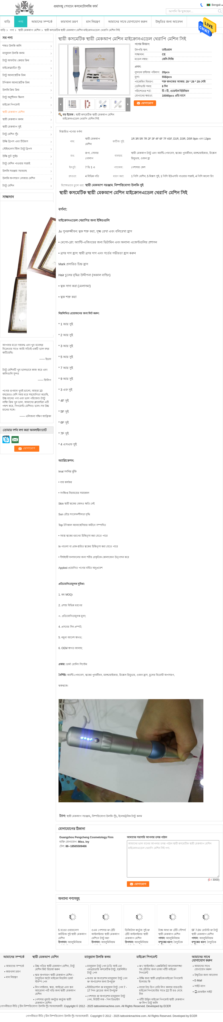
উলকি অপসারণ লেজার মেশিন (18, 178)
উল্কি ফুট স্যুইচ (10, 156)
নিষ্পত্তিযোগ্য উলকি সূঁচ (104, 816)
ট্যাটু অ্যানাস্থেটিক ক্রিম (14, 75)
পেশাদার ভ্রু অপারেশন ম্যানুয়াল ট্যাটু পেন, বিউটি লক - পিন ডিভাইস (106, 998)
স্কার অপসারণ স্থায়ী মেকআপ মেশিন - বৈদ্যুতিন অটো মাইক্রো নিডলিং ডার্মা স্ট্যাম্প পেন (54, 978)
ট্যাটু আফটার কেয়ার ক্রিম (15, 60)
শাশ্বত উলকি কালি (11, 45)
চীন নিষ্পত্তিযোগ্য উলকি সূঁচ (34, 1006)
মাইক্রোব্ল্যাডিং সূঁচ (11, 67)
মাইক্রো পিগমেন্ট (11, 104)
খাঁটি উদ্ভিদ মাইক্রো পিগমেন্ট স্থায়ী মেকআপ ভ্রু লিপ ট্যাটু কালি (161, 1001)
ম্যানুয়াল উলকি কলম (13, 53)
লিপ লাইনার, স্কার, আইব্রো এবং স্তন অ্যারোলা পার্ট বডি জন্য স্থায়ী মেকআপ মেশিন (55, 990)
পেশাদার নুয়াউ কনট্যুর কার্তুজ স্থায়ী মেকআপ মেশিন (53, 1001)
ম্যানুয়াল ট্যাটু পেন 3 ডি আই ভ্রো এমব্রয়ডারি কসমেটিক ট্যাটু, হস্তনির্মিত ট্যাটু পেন (107, 969)
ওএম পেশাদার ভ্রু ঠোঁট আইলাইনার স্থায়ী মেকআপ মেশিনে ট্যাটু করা (105, 934)
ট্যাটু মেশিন (8, 185)
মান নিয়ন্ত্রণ (93, 21)
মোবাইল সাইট (203, 991)
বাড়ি (7, 21)
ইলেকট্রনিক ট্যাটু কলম (130, 816)
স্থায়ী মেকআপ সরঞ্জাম (78, 816)
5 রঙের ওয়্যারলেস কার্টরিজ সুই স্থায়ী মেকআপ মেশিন (72, 934)
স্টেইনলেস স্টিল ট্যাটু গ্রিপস (17, 148)
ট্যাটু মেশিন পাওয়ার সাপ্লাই (16, 163)
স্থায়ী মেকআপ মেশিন (29, 30)
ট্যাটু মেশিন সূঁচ (10, 134)
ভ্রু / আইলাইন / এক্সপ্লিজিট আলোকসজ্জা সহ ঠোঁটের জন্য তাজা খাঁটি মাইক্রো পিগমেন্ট (160, 969)
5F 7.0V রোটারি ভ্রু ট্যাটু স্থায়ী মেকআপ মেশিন (205, 932)
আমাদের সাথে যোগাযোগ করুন (127, 21)
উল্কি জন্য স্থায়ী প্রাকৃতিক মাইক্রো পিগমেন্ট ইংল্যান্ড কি (161, 980)
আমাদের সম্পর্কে (41, 21)
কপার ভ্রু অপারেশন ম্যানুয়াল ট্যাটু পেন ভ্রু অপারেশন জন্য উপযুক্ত (107, 980)
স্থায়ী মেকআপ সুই (11, 126)
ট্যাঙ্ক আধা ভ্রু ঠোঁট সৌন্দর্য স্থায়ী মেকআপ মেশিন (172, 932)
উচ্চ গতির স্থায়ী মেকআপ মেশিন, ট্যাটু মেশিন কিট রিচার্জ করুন (55, 967)
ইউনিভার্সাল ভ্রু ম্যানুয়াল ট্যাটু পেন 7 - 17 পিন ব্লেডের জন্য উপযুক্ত (107, 989)
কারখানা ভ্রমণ (69, 21)
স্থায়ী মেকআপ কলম (12, 119)
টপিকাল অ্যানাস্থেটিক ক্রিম (16, 82)
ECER (167, 1006)
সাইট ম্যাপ (199, 986)
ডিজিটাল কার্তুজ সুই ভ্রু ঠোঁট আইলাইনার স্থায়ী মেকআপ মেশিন (137, 934)
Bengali (216, 4)
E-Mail (198, 980)
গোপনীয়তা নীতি (8, 1006)
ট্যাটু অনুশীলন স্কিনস (13, 97)
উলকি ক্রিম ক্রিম (10, 89)
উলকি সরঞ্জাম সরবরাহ (14, 170)
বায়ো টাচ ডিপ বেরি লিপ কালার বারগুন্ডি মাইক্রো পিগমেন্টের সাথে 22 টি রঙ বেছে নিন (160, 990)
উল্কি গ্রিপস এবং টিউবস (15, 141)
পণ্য (20, 21)
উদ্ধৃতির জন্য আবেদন (169, 21)
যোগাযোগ (147, 103)
